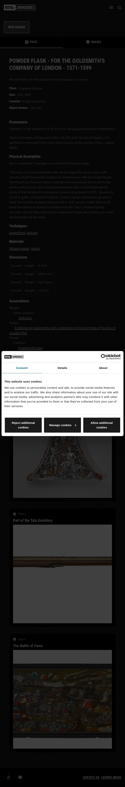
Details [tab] (62, 368)
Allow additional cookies (102, 425)
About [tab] (103, 368)
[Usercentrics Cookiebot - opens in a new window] (104, 357)
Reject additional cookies (23, 425)
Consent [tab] (22, 368)
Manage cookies (62, 425)
